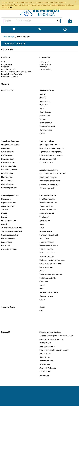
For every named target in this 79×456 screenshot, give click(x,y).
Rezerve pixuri (45, 221)
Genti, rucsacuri (7, 90)
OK (11, 7)
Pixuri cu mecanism (47, 206)
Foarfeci (4, 217)
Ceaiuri (42, 307)
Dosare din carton (7, 159)
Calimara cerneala (46, 296)
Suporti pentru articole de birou (12, 231)
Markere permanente (47, 242)
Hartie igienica (45, 357)
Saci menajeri (45, 364)
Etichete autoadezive (47, 126)
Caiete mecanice (7, 152)
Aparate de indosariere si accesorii (52, 174)
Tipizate (42, 134)
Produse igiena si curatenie (50, 332)
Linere (42, 228)
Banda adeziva (6, 242)
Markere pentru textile (48, 278)
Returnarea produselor (9, 76)
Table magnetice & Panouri (49, 145)
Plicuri (42, 108)
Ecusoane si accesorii (48, 159)
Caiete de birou (45, 112)
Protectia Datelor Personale (11, 74)
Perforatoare (6, 199)
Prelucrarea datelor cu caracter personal (16, 72)
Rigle (41, 289)
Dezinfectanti (44, 375)
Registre (43, 119)
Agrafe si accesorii (8, 206)
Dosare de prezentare (9, 188)
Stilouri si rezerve (46, 231)
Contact (4, 62)
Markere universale (47, 249)
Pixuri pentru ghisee (47, 213)
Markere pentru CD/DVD (49, 246)
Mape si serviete (7, 181)
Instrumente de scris (48, 195)
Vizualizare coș (45, 64)
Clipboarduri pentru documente (51, 155)
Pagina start (8, 37)
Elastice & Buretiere (8, 238)
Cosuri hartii (5, 246)
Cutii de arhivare (7, 155)
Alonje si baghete (7, 184)
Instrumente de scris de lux (49, 235)
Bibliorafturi (5, 148)
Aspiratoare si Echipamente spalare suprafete (56, 336)
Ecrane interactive (46, 163)
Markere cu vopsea (47, 256)
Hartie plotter (44, 105)
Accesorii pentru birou (10, 195)
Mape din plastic (7, 177)
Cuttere (4, 213)
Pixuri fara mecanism (47, 199)
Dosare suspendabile (9, 166)
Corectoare (44, 282)
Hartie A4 (43, 94)
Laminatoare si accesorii (48, 177)
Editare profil (44, 62)
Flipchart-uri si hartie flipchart (50, 152)
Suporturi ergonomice (47, 188)
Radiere (42, 285)
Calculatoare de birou (9, 249)
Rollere (42, 224)
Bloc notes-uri (45, 116)
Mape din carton (7, 173)
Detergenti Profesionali (48, 368)
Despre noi (5, 67)
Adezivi (4, 224)
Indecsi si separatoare (9, 170)
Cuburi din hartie (46, 130)
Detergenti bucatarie (47, 346)
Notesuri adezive (46, 123)
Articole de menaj (46, 371)
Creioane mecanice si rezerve (51, 264)
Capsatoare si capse (9, 203)
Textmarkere (44, 238)
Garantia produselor (8, 69)
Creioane (43, 271)
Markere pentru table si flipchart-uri (52, 260)
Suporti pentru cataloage (10, 235)
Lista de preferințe (46, 69)
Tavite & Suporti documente (11, 228)
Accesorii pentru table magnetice (52, 148)
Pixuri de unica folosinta (48, 203)
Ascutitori (4, 210)
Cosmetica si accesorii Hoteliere (51, 339)
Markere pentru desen (48, 253)
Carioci (42, 300)
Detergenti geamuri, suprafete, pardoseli (54, 350)
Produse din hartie (47, 90)
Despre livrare (6, 64)
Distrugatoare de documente (50, 181)
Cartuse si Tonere (8, 307)
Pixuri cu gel (44, 217)
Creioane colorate (46, 267)
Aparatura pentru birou (49, 170)
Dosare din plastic (7, 163)
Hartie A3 (43, 98)
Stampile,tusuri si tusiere (49, 292)
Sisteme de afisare (47, 141)
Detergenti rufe (45, 354)
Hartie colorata (45, 101)
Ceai (41, 311)
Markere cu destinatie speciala (51, 274)
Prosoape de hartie (47, 361)
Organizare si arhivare (10, 141)
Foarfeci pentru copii (8, 221)
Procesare (43, 67)
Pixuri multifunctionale (48, 210)
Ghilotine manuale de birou (49, 184)
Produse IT (5, 332)
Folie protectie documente (11, 145)
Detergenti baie (45, 343)
